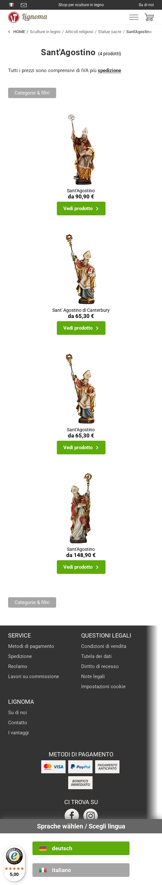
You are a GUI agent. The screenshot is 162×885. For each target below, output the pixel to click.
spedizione (109, 70)
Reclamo (17, 666)
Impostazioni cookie (103, 686)
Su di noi (146, 5)
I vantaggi (18, 733)
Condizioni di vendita (103, 646)
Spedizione (20, 656)
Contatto (17, 723)
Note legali (93, 676)
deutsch (62, 848)
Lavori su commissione (33, 676)
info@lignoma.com (23, 5)
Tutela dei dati (96, 656)
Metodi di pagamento (31, 646)
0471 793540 (11, 5)
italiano (61, 870)
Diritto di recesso (100, 666)
